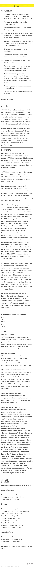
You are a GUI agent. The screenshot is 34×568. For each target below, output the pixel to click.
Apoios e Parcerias (6, 563)
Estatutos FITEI (7, 95)
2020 (3, 313)
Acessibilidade (10, 559)
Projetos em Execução (7, 561)
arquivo (3, 559)
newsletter (4, 565)
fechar (18, 2)
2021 (3, 315)
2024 (3, 322)
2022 (3, 317)
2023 (3, 320)
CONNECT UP (18, 559)
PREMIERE (15, 563)
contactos (16, 561)
